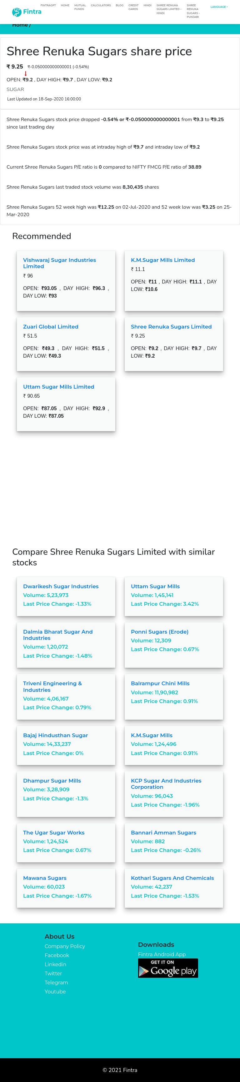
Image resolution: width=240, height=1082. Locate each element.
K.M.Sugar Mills (151, 735)
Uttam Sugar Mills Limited (58, 387)
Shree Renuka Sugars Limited (171, 327)
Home (65, 5)
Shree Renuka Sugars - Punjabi (193, 11)
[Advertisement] (120, 494)
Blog (120, 5)
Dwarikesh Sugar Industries (60, 586)
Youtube (55, 992)
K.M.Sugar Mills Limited (163, 260)
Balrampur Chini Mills (160, 683)
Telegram (56, 983)
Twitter (53, 974)
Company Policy (65, 946)
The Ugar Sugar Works (54, 832)
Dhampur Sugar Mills (52, 781)
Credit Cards (133, 7)
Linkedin (55, 964)
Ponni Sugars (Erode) (159, 632)
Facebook (57, 955)
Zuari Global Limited (50, 327)
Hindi (147, 5)
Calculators (101, 5)
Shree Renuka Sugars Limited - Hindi (169, 9)
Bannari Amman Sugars (163, 832)
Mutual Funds (80, 7)
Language (218, 6)
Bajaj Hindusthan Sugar (55, 735)
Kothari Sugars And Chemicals (172, 878)
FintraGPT (48, 5)
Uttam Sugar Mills (155, 586)
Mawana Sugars (45, 878)
